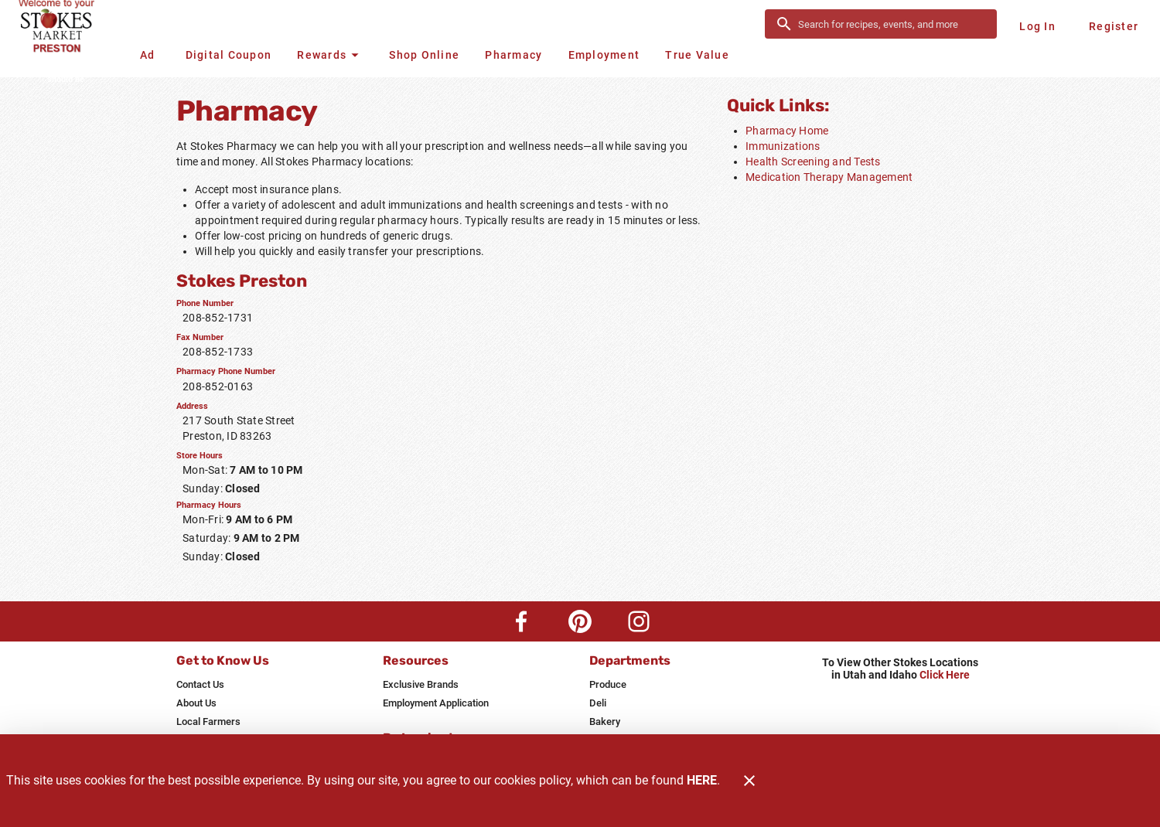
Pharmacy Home (786, 130)
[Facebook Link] (521, 621)
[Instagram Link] (639, 621)
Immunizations (782, 146)
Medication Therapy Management (829, 177)
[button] (330, 55)
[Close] (749, 781)
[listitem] (200, 685)
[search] (891, 24)
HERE (702, 780)
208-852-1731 (218, 317)
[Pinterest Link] (580, 621)
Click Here (944, 675)
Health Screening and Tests (813, 161)
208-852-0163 (218, 386)
